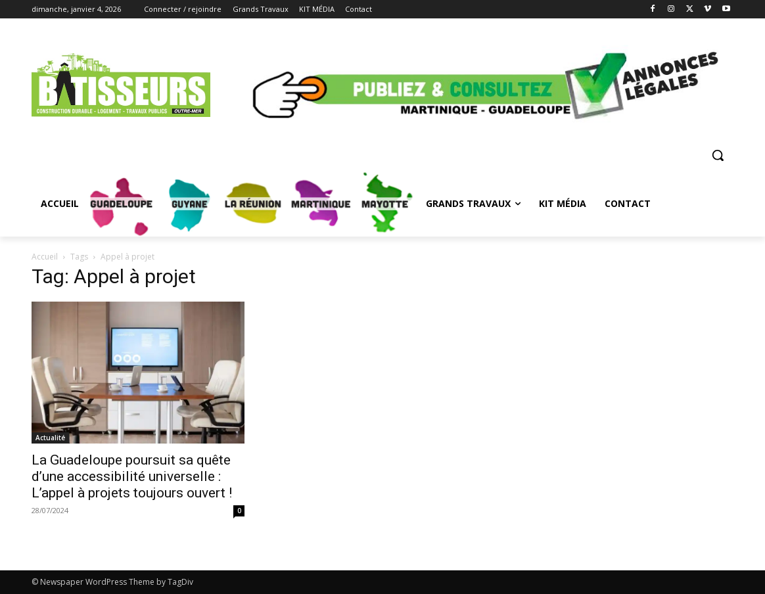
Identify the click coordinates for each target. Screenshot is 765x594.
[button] (717, 155)
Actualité (50, 437)
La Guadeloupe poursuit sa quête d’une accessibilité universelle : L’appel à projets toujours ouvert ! (132, 476)
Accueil (45, 256)
